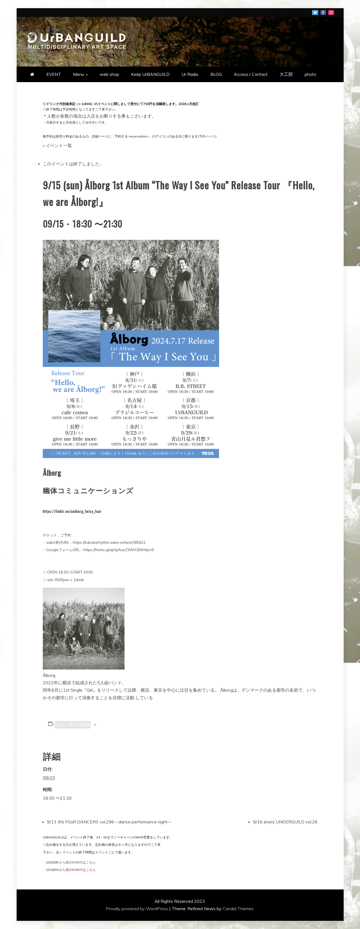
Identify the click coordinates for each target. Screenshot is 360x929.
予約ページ (207, 136)
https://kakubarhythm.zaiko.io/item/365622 (109, 542)
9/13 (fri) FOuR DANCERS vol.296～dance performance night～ (109, 822)
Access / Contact (251, 74)
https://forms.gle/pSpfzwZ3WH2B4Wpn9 (118, 550)
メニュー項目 (315, 12)
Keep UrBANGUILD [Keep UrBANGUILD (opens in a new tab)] (150, 74)
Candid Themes (238, 908)
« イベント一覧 (57, 145)
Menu (78, 74)
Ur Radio (189, 74)
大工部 (286, 74)
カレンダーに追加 (72, 724)
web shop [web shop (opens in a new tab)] (109, 74)
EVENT (53, 74)
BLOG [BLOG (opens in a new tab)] (216, 74)
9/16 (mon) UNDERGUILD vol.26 (285, 822)
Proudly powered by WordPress (137, 908)
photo (310, 74)
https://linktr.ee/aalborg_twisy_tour (72, 511)
